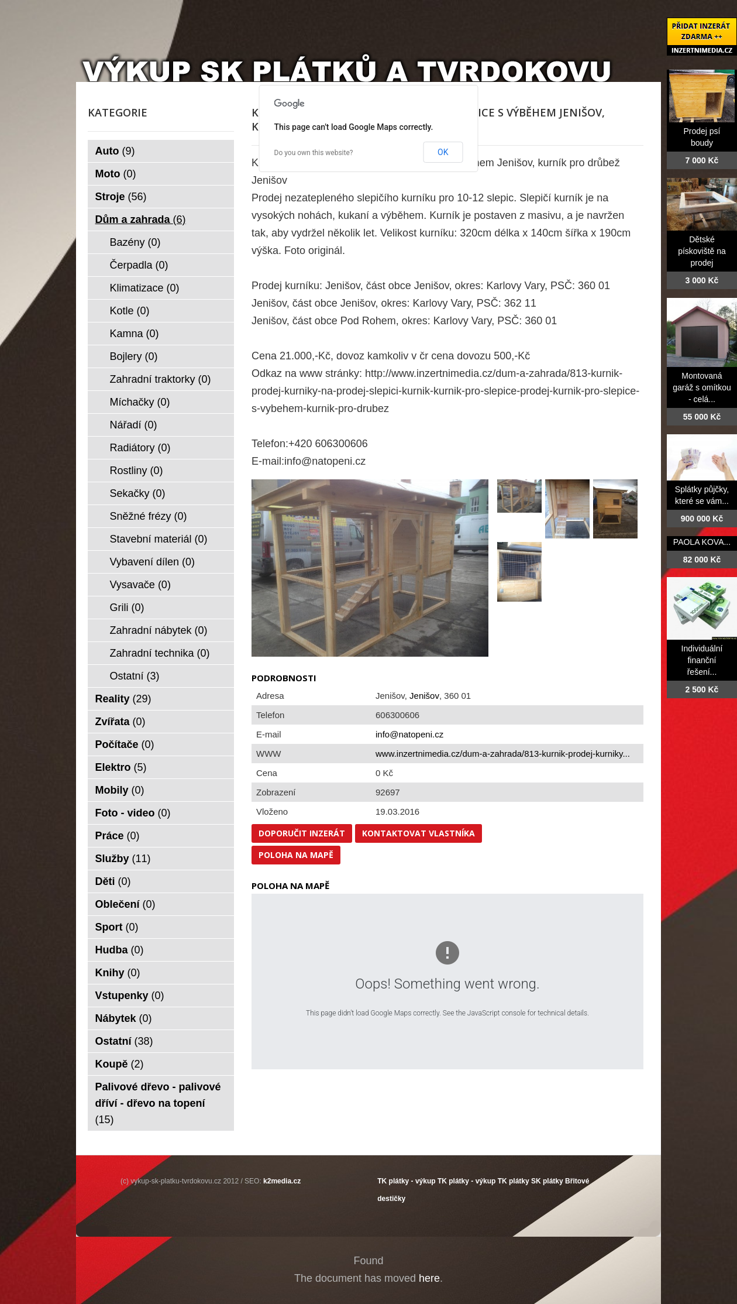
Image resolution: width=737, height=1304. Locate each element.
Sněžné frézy (148, 516)
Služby (123, 858)
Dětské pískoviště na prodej (702, 251)
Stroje (121, 197)
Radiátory (140, 448)
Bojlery (134, 356)
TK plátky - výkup (406, 1181)
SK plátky (547, 1181)
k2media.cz (282, 1181)
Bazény (135, 242)
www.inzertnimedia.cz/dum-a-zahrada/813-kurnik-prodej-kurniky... (503, 754)
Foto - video (133, 813)
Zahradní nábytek (159, 630)
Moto (115, 174)
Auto (115, 151)
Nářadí (133, 425)
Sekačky (138, 493)
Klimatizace (145, 288)
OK (443, 152)
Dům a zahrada (140, 219)
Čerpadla (139, 265)
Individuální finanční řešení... (702, 660)
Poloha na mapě (296, 854)
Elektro (121, 767)
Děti (113, 881)
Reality (123, 699)
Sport (117, 927)
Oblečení (125, 904)
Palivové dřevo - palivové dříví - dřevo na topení (158, 1103)
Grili (127, 607)
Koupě (119, 1064)
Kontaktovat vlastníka (418, 833)
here (429, 1278)
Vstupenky (129, 995)
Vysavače (140, 585)
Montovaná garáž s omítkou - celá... (702, 387)
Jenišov (424, 696)
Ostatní (135, 676)
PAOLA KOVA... (702, 542)
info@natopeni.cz (409, 734)
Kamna (134, 333)
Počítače (124, 744)
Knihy (117, 973)
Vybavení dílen (152, 562)
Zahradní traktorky (160, 379)
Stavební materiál (159, 539)
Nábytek (123, 1018)
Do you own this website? (313, 153)
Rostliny (136, 470)
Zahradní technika (160, 653)
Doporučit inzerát (302, 833)
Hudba (119, 950)
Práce (117, 836)
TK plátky (513, 1181)
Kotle (130, 311)
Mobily (119, 790)
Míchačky (140, 402)
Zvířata (120, 722)
